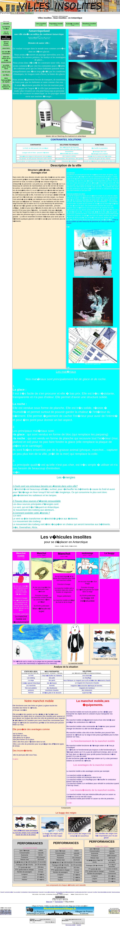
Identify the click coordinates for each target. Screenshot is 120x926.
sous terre (41, 892)
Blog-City (49, 902)
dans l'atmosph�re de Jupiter (104, 892)
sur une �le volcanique (49, 892)
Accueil (2, 892)
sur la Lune (89, 892)
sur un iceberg (17, 892)
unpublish (79, 924)
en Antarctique (24, 892)
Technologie (59, 902)
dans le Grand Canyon (33, 892)
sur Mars (95, 892)
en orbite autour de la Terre (81, 892)
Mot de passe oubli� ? (71, 924)
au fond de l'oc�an (9, 892)
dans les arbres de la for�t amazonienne (65, 892)
